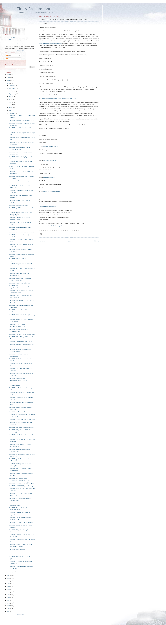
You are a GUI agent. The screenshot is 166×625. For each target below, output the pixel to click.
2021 (8, 578)
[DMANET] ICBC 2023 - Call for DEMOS (20, 522)
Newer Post (42, 241)
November (12, 88)
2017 (8, 589)
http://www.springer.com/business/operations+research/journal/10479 (58, 98)
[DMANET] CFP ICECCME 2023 (18, 205)
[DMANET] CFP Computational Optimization (21, 427)
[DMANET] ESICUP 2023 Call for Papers (20, 283)
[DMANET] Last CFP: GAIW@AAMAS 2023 (21, 334)
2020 (8, 581)
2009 (8, 611)
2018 (8, 586)
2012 (8, 603)
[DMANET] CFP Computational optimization (21, 120)
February (11, 113)
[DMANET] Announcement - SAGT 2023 (20, 341)
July (10, 99)
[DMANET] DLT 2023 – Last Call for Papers (21, 483)
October (11, 91)
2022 (8, 575)
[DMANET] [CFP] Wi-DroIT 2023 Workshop (21, 232)
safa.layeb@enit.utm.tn (49, 160)
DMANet (12, 40)
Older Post (96, 241)
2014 (8, 597)
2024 (8, 80)
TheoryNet (12, 37)
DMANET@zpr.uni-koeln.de (48, 206)
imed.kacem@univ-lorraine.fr (51, 146)
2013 (8, 600)
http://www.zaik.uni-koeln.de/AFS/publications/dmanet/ (55, 226)
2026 (8, 75)
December (12, 85)
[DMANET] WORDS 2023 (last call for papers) (21, 486)
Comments (10, 59)
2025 (8, 77)
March (11, 110)
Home (69, 241)
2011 (8, 606)
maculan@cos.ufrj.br (49, 177)
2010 (8, 608)
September (12, 94)
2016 (8, 592)
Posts (8, 55)
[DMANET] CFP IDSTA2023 (16, 549)
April (10, 107)
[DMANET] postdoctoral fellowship (18, 412)
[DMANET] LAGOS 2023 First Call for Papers (21, 419)
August (11, 96)
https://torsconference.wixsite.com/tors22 (50, 43)
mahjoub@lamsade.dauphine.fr (51, 191)
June (10, 102)
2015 (8, 595)
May (10, 105)
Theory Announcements (34, 9)
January (11, 572)
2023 (8, 83)
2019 (8, 583)
